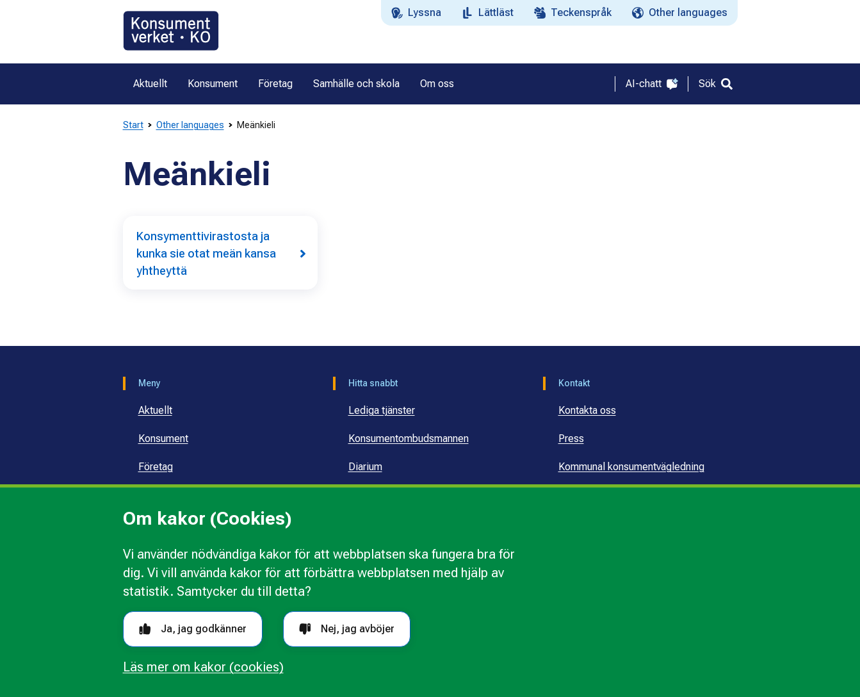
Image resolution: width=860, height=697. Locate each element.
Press (571, 438)
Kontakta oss (587, 410)
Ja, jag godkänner (193, 629)
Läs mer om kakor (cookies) (203, 667)
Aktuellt (155, 410)
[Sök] (716, 84)
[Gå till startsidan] (171, 30)
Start (133, 125)
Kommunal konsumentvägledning (631, 467)
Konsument (163, 438)
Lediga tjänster (381, 410)
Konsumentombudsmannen (408, 438)
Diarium (365, 467)
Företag (155, 467)
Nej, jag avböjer (346, 629)
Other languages (190, 125)
